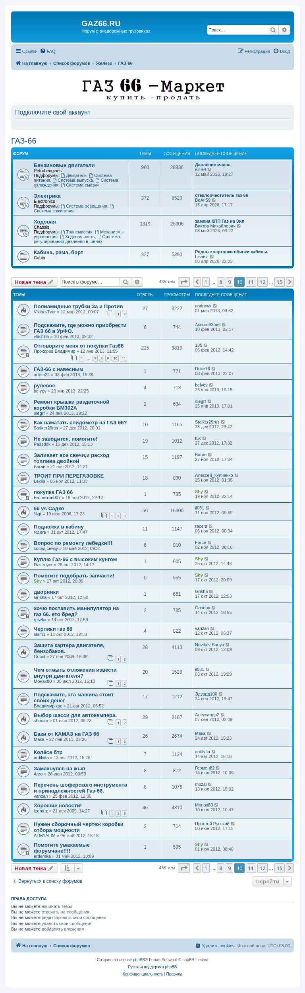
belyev (40, 391)
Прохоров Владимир (54, 351)
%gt (37, 513)
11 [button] (251, 282)
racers (40, 532)
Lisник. (201, 256)
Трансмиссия (77, 231)
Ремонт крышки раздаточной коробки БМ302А (71, 405)
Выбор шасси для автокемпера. (75, 715)
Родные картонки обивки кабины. (231, 251)
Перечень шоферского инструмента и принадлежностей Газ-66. (80, 788)
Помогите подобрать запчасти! (74, 576)
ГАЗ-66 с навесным (58, 369)
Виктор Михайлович (215, 225)
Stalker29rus (46, 428)
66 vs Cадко (49, 508)
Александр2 (207, 714)
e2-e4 (200, 169)
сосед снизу (46, 548)
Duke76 (202, 368)
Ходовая (45, 222)
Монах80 (43, 681)
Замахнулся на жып (59, 768)
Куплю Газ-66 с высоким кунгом (75, 559)
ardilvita (41, 757)
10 (115, 358)
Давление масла (212, 164)
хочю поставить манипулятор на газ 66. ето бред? (76, 611)
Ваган (39, 466)
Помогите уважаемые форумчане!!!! (62, 848)
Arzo (38, 773)
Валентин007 (47, 497)
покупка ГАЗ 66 (53, 492)
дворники (46, 592)
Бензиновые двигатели (64, 165)
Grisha (40, 597)
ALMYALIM (45, 835)
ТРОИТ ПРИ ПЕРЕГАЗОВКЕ (69, 476)
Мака (39, 739)
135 (198, 345)
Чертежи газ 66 (53, 629)
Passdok (42, 444)
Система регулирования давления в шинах (77, 239)
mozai (201, 784)
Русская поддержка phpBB (152, 967)
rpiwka (40, 619)
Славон (202, 607)
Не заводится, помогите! (65, 439)
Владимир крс (48, 705)
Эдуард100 (206, 694)
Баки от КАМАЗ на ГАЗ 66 (66, 734)
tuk (198, 438)
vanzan (202, 628)
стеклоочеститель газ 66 (221, 195)
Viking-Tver (45, 311)
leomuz (41, 810)
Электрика (47, 196)
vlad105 (41, 336)
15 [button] (279, 282)
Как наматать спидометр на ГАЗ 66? (80, 423)
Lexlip (39, 481)
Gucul (39, 656)
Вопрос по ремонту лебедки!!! (73, 543)
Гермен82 (204, 768)
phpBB (139, 960)
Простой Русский (212, 823)
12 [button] (262, 282)
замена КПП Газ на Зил (219, 221)
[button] (184, 282)
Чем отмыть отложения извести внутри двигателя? (75, 673)
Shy (199, 491)
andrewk (203, 305)
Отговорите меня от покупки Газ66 (79, 346)
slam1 (39, 634)
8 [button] (220, 282)
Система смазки (79, 185)
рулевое (44, 386)
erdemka (42, 856)
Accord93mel (207, 324)
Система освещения (84, 206)
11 (123, 358)
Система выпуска (72, 180)
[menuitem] (48, 51)
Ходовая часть (77, 236)
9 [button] (229, 282)
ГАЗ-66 (24, 140)
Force (200, 542)
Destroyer (43, 564)
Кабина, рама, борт (58, 252)
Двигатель (74, 175)
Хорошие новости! (58, 805)
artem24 (42, 374)
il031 (199, 507)
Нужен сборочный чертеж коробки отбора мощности (79, 827)
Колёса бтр (48, 752)
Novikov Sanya (209, 644)
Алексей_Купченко (214, 475)
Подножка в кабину (59, 527)
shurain (41, 720)
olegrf (39, 413)
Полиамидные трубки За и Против (78, 306)
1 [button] (206, 282)
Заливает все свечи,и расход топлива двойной (71, 458)
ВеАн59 (202, 200)
